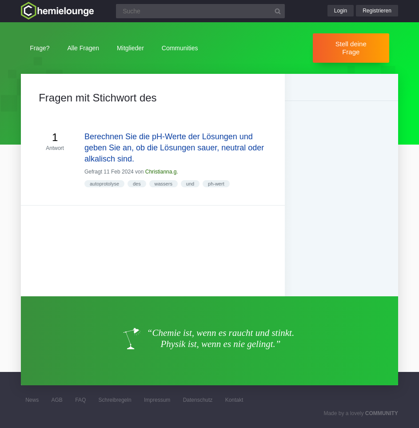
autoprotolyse (104, 183)
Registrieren (377, 11)
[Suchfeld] (200, 11)
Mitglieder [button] (130, 48)
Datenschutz (198, 400)
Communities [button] (180, 48)
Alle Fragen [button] (84, 48)
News (32, 400)
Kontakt (234, 400)
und (190, 183)
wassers (163, 183)
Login (340, 11)
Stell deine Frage (351, 48)
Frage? (39, 48)
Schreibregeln (115, 400)
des (137, 183)
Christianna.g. (161, 172)
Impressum (157, 400)
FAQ (80, 400)
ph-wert (216, 183)
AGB (57, 400)
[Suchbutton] (278, 11)
